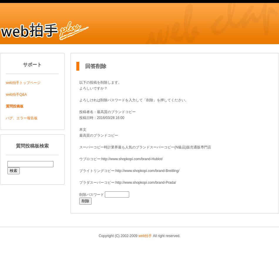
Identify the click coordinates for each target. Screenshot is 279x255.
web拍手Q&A (16, 94)
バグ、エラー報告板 (22, 118)
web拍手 (145, 236)
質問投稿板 (14, 106)
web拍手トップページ (23, 83)
